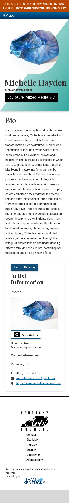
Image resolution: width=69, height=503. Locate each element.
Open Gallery (26, 334)
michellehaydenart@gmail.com (35, 378)
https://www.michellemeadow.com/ (38, 383)
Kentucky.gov (13, 476)
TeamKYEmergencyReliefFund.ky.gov (40, 7)
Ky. (9, 15)
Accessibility (34, 460)
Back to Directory (25, 267)
